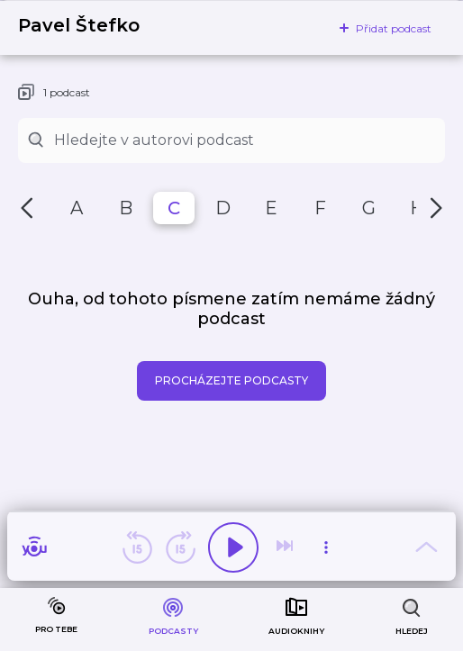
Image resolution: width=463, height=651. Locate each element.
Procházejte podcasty (231, 380)
